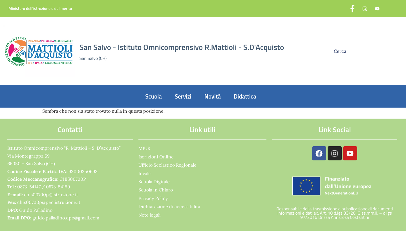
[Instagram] (365, 8)
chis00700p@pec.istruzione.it (48, 202)
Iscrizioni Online (156, 157)
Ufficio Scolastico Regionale (167, 165)
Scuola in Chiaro (155, 190)
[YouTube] (377, 8)
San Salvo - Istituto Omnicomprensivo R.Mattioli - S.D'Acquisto (182, 47)
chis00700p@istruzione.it (51, 194)
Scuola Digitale (154, 181)
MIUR (144, 148)
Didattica (245, 96)
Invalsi (145, 173)
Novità (212, 96)
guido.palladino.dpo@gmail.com (65, 218)
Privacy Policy (153, 198)
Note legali (149, 215)
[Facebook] (352, 8)
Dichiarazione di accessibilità (169, 206)
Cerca (340, 51)
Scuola (153, 96)
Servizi (183, 96)
